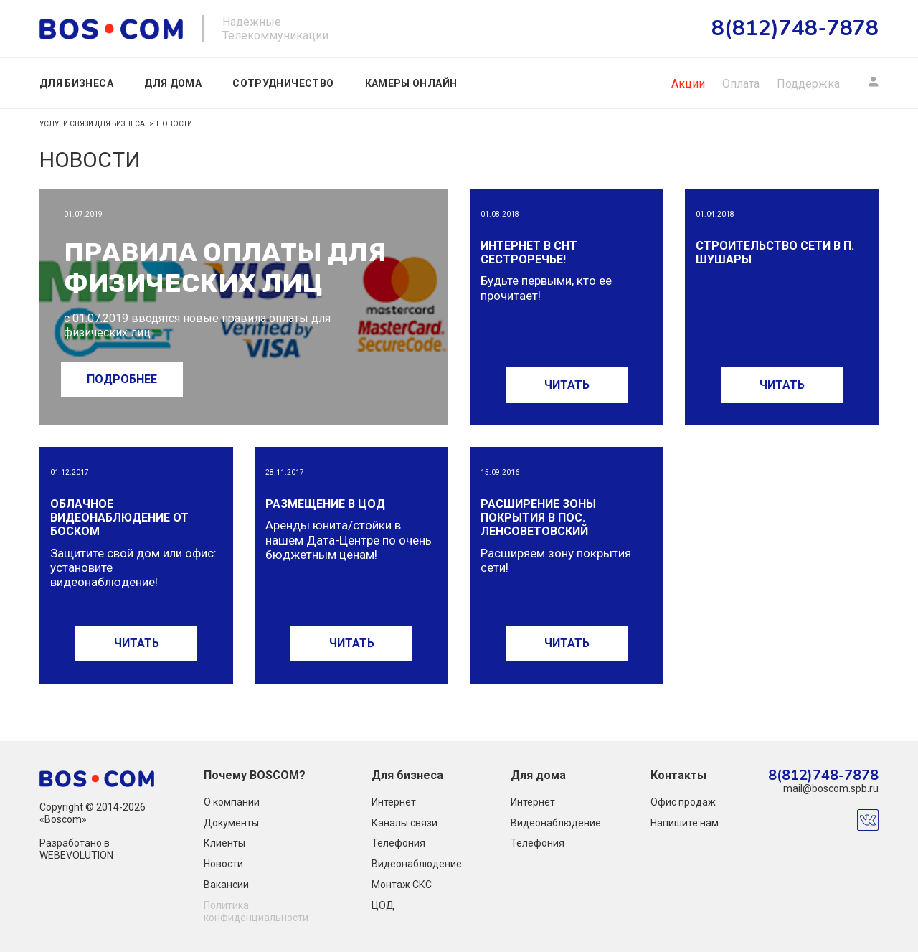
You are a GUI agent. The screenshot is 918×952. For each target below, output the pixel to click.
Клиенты (224, 843)
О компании (232, 802)
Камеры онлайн (411, 83)
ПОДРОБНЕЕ (122, 379)
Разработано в (74, 843)
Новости (223, 863)
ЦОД (383, 905)
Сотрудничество (282, 83)
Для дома (173, 83)
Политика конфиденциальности (256, 911)
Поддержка (808, 83)
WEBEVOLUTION (76, 855)
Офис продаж (683, 802)
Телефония (398, 843)
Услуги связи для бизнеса (92, 124)
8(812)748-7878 (823, 776)
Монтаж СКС (402, 884)
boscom (111, 28)
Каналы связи (404, 823)
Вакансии (226, 884)
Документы (231, 823)
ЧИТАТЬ (567, 385)
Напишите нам (684, 823)
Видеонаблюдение (417, 863)
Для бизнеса (76, 83)
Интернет (394, 802)
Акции (688, 83)
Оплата (741, 83)
